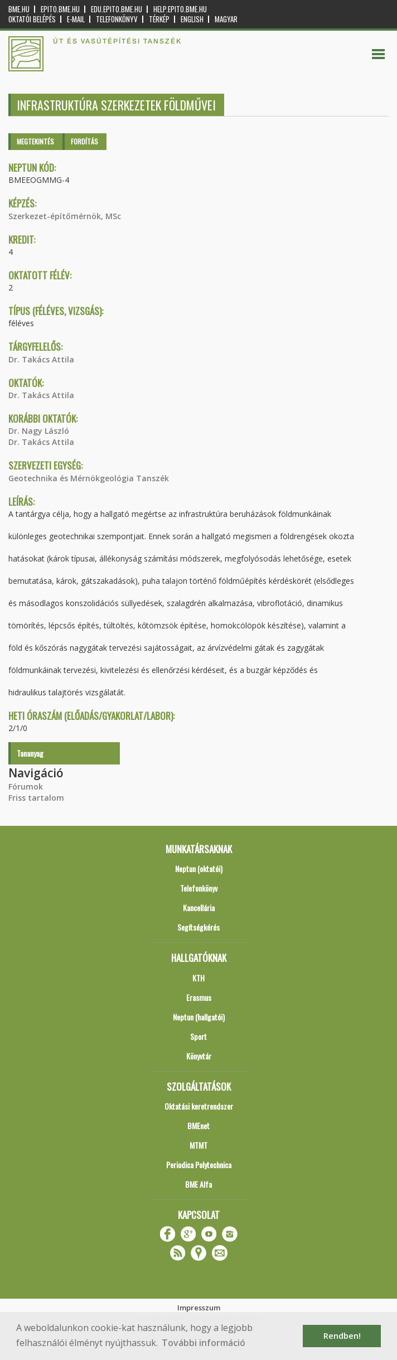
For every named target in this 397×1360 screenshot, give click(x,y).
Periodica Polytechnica (198, 1164)
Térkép (159, 19)
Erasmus (198, 997)
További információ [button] (203, 1343)
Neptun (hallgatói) (199, 1017)
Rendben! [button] (342, 1335)
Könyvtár (198, 1056)
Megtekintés (35, 141)
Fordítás (84, 141)
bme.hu (19, 9)
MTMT (198, 1145)
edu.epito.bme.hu (116, 9)
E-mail (76, 19)
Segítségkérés (198, 927)
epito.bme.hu (60, 9)
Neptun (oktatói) (198, 868)
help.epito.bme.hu (180, 9)
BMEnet (198, 1125)
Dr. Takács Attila (41, 359)
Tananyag (30, 753)
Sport (198, 1036)
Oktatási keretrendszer (198, 1106)
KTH (198, 978)
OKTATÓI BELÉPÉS (32, 19)
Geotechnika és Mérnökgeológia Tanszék (88, 478)
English (192, 19)
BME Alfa (198, 1184)
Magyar (226, 19)
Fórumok (25, 786)
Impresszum (198, 1308)
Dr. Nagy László (38, 430)
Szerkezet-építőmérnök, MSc (64, 216)
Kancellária (199, 907)
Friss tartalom (36, 797)
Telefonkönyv (117, 19)
